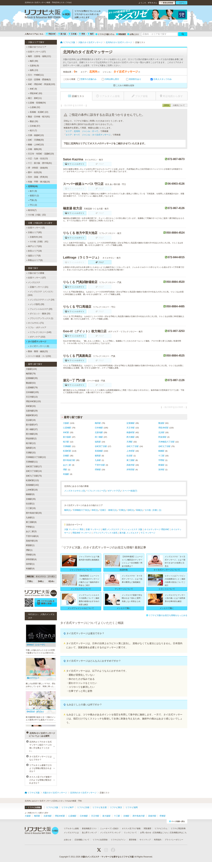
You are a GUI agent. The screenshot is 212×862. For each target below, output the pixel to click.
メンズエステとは (71, 832)
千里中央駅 (100, 465)
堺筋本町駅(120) (33, 401)
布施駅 (66, 474)
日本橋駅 (99, 428)
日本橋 (72, 34)
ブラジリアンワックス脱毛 (105, 533)
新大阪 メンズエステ (129, 533)
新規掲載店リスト (89, 828)
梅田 (91, 34)
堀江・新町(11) (34, 98)
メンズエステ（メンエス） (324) (41, 293)
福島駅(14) (31, 448)
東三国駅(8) (31, 522)
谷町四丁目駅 (101, 446)
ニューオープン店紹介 (109, 828)
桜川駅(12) (31, 443)
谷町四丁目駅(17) (34, 466)
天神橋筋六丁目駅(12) (36, 457)
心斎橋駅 (67, 428)
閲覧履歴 (121, 34)
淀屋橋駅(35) (32, 378)
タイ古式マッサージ (36, 341)
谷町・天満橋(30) (35, 140)
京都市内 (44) (35, 237)
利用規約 (157, 840)
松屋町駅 (67, 451)
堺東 (82, 34)
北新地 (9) (33, 65)
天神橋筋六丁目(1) (81, 510)
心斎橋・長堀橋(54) (36, 103)
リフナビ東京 (116, 807)
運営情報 (132, 840)
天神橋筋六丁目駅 (166, 442)
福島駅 (98, 442)
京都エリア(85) (34, 232)
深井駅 (161, 469)
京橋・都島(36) (34, 149)
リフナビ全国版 (33, 807)
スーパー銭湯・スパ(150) (38, 356)
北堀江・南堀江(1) (108, 510)
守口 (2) (32, 205)
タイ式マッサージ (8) (38, 346)
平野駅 (161, 460)
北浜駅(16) (31, 420)
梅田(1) (67, 510)
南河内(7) (31, 210)
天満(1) (122, 510)
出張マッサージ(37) (36, 52)
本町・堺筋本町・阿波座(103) (40, 84)
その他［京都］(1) (153, 510)
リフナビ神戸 (67, 807)
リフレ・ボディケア (36, 327)
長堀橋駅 (99, 451)
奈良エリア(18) (34, 251)
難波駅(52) (31, 383)
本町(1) (94, 510)
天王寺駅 (130, 428)
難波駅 (161, 423)
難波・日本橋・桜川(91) (38, 116)
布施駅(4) (30, 568)
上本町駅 (130, 451)
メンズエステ (33, 282)
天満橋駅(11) (32, 462)
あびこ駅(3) (31, 531)
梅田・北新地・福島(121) (38, 56)
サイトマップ (145, 840)
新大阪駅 (67, 437)
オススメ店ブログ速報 (131, 828)
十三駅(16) (31, 508)
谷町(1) (130, 510)
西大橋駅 (130, 437)
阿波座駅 (162, 437)
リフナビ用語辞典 (178, 828)
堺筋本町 (51, 34)
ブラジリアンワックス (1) (40, 318)
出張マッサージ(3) (35, 227)
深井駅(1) (30, 564)
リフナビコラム (160, 828)
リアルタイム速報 (71, 828)
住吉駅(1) (30, 503)
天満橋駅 (67, 446)
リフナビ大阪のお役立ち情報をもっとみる (166, 615)
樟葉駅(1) (30, 545)
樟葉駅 (161, 465)
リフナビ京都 (83, 807)
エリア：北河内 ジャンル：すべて (82, 131)
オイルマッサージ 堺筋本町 (156, 529)
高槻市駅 (130, 465)
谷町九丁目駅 (164, 446)
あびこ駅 (67, 465)
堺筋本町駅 (163, 428)
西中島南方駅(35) (34, 513)
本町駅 (66, 432)
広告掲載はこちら (160, 832)
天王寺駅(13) (32, 397)
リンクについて (130, 832)
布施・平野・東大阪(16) (38, 182)
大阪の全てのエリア (36, 47)
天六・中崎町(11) (35, 75)
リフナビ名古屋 (99, 807)
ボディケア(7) (114, 491)
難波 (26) (33, 121)
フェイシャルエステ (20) (40, 309)
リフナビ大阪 (52, 807)
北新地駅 (99, 432)
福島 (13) (33, 70)
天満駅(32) (31, 452)
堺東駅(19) (31, 554)
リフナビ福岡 (131, 807)
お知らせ (67, 840)
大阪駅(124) (31, 369)
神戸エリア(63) (34, 246)
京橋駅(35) (31, 499)
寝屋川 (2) (33, 195)
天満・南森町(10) (35, 135)
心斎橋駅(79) (32, 387)
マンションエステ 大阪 (131, 529)
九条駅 (98, 460)
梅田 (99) (33, 61)
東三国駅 (130, 460)
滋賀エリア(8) (33, 255)
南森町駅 (130, 432)
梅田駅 (98, 423)
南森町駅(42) (32, 415)
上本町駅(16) (32, 490)
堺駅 (65, 469)
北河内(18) (32, 186)
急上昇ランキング (89, 832)
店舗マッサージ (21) (38, 287)
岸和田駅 (130, 469)
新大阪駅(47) (32, 424)
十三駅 (161, 455)
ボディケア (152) (36, 337)
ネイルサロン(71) (35, 323)
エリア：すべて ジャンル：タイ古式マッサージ (88, 135)
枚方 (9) (32, 191)
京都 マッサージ (93, 529)
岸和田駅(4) (31, 559)
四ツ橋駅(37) (32, 429)
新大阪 (62, 34)
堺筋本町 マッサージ (81, 533)
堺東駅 (98, 469)
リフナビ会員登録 (100, 840)
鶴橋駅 (161, 451)
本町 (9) (32, 89)
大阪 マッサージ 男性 (74, 529)
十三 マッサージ (148, 533)
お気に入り (133, 34)
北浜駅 (161, 432)
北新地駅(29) (32, 411)
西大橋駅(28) (32, 434)
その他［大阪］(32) (36, 215)
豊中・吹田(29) (34, 172)
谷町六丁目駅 (132, 446)
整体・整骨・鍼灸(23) (37, 351)
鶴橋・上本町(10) (35, 144)
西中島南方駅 (69, 460)
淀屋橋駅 (130, 423)
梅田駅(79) (31, 373)
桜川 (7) (32, 130)
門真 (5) (32, 200)
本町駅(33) (31, 406)
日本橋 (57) (34, 126)
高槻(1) (139, 510)
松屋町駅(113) (32, 480)
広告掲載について (82, 840)
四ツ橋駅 (99, 437)
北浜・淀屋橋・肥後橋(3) (38, 79)
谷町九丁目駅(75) (34, 476)
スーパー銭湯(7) (129, 491)
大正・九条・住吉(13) (37, 158)
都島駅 (98, 455)
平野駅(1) (30, 527)
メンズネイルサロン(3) (74, 491)
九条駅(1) (30, 517)
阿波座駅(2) (31, 438)
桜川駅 (66, 442)
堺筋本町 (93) (35, 93)
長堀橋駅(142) (32, 485)
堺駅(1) (29, 550)
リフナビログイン (118, 840)
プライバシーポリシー (174, 840)
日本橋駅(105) (32, 392)
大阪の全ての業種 (35, 273)
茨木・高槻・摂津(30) (37, 177)
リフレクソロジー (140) (39, 332)
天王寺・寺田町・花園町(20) (40, 154)
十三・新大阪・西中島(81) (39, 163)
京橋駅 (66, 455)
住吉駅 (129, 455)
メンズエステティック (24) (41, 300)
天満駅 (129, 442)
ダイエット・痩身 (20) (39, 313)
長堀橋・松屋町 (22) (38, 112)
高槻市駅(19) (32, 541)
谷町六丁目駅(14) (34, 471)
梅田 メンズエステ (110, 529)
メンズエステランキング (110, 832)
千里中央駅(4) (32, 536)
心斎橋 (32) (34, 107)
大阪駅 (66, 423)
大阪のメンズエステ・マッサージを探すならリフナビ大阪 (107, 857)
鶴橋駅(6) (30, 494)
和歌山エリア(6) (34, 260)
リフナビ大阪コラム (105, 34)
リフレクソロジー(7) (96, 491)
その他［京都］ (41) (38, 241)
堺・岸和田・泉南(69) (37, 168)
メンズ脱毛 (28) (36, 304)
